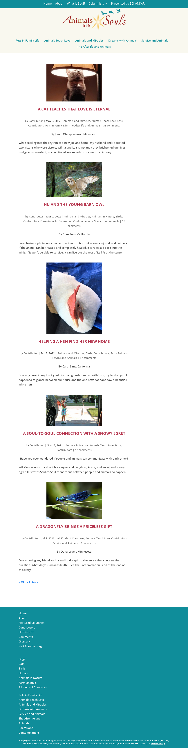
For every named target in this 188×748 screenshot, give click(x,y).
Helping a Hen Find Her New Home (74, 341)
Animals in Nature (103, 216)
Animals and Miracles (89, 41)
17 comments (88, 358)
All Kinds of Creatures (70, 538)
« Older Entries (28, 582)
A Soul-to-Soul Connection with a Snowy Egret (74, 433)
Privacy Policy (158, 743)
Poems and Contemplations (76, 221)
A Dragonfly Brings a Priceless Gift (74, 526)
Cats (120, 121)
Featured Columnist (31, 622)
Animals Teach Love (57, 41)
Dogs (22, 659)
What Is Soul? (76, 4)
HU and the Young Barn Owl (74, 204)
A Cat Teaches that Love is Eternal (74, 109)
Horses (23, 673)
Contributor (36, 121)
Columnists (96, 4)
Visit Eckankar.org (30, 646)
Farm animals (28, 682)
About (59, 4)
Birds (119, 216)
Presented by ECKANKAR (128, 4)
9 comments (88, 543)
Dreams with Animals (122, 41)
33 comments (111, 125)
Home (47, 4)
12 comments (83, 450)
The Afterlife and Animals (94, 47)
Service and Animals (154, 41)
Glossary (24, 641)
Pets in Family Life (27, 41)
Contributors (36, 125)
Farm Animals (48, 221)
